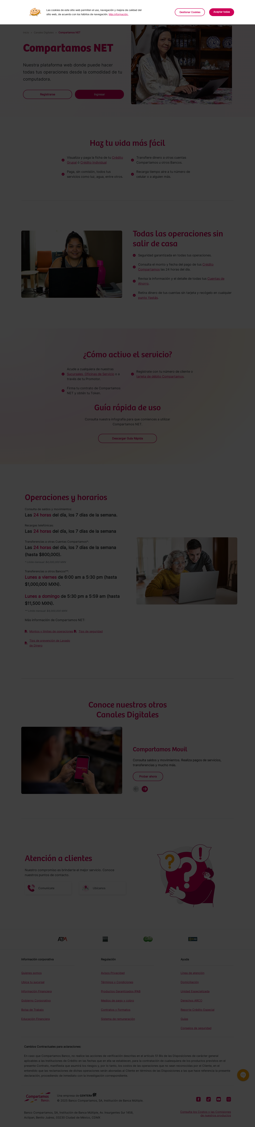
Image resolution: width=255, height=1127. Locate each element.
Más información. (118, 14)
